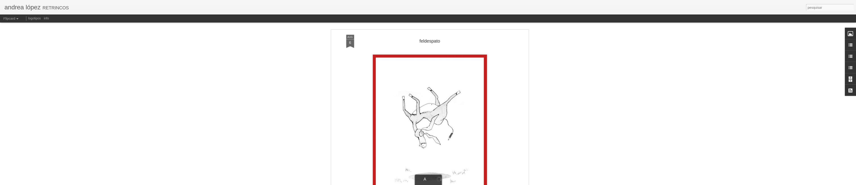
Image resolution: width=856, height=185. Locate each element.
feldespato (429, 41)
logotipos (34, 18)
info (46, 18)
